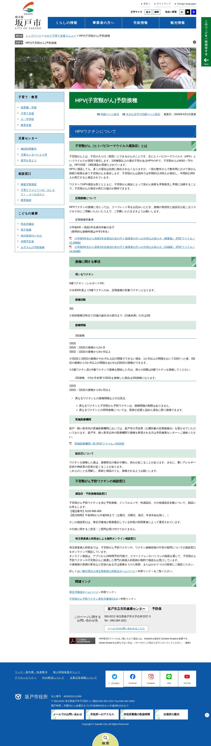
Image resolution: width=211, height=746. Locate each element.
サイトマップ (164, 3)
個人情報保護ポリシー (66, 672)
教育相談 (26, 200)
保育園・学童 (29, 107)
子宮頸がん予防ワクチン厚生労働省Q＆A (93, 598)
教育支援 (26, 125)
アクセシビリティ (26, 677)
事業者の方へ (103, 23)
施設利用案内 (29, 148)
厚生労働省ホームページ (83, 592)
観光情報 (177, 23)
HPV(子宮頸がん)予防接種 (41, 42)
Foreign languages (186, 3)
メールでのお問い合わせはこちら (126, 628)
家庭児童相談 (29, 184)
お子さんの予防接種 (33, 247)
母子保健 (26, 229)
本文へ (146, 3)
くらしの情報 (66, 23)
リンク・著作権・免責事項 (31, 672)
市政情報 (140, 23)
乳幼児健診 (27, 224)
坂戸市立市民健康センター (126, 608)
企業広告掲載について (83, 677)
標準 (156, 12)
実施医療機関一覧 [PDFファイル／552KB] (99, 443)
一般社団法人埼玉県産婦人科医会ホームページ (107, 571)
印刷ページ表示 (110, 114)
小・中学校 (27, 119)
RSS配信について (53, 677)
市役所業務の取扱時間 (137, 714)
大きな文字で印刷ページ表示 (143, 114)
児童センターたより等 (34, 154)
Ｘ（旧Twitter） (114, 683)
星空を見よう (29, 160)
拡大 (148, 12)
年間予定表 (27, 241)
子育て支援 (27, 113)
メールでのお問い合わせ (67, 714)
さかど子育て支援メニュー (60, 35)
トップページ (33, 35)
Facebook (133, 683)
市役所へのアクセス (102, 714)
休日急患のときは (31, 235)
